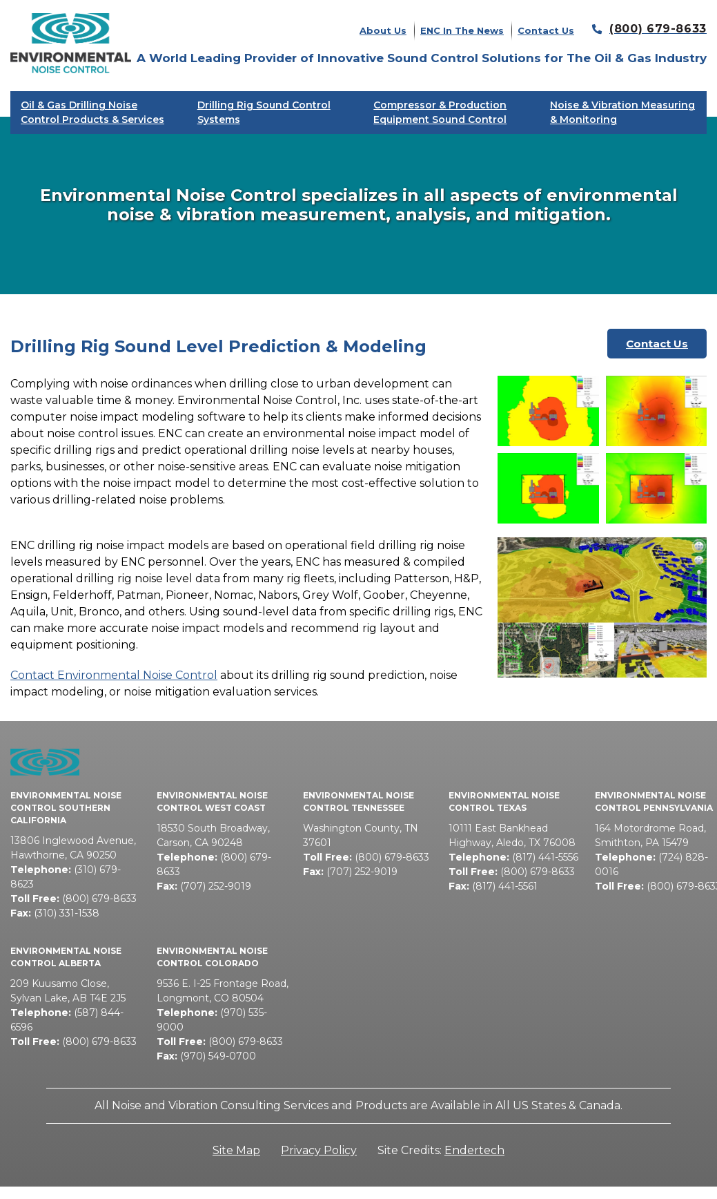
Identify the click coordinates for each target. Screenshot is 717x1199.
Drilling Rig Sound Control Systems (264, 112)
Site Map (236, 1150)
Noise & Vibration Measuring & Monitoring (622, 112)
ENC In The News (462, 30)
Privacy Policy (319, 1150)
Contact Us (546, 30)
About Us (383, 30)
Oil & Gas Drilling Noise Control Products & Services (92, 112)
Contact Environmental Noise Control (113, 675)
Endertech (474, 1150)
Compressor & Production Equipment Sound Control (440, 112)
